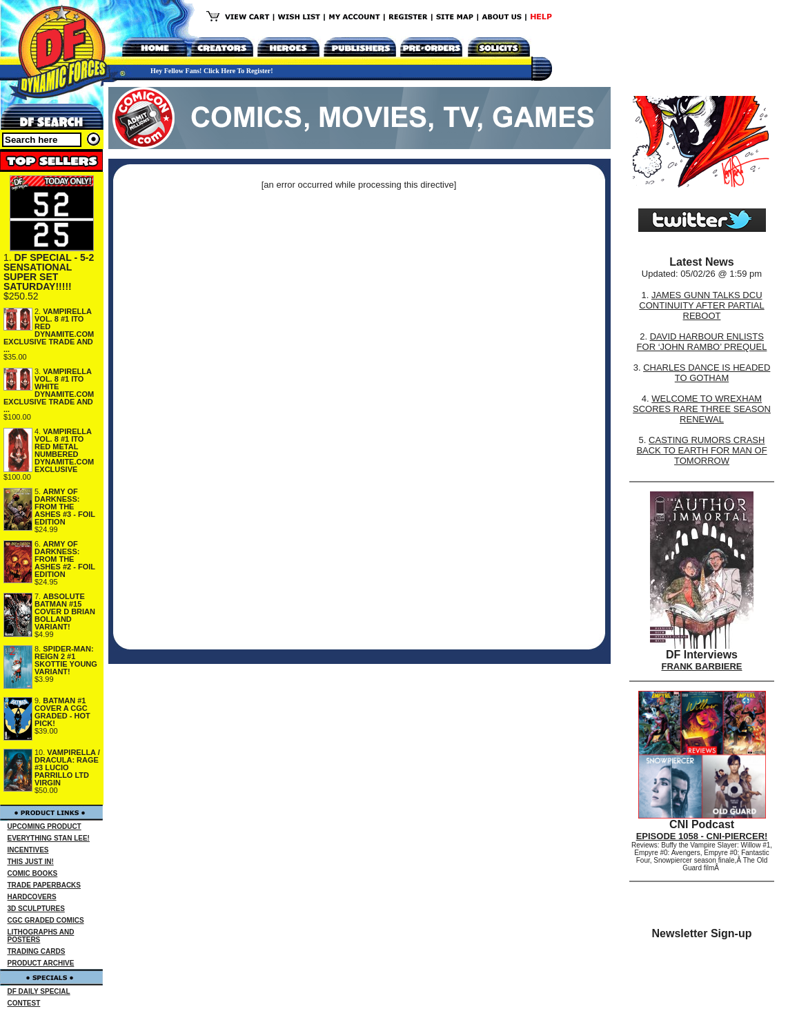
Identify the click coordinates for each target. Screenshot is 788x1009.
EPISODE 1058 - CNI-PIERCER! (702, 836)
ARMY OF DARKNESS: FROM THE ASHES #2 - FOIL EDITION (65, 559)
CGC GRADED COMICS (46, 920)
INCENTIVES (28, 850)
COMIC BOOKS (33, 873)
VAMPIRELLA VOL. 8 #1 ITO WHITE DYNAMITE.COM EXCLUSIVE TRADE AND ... (48, 390)
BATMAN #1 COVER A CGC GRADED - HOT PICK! (62, 711)
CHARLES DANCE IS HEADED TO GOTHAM (706, 372)
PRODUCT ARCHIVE (41, 963)
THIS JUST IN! (31, 861)
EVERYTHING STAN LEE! (49, 838)
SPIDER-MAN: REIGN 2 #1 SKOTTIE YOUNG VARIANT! (66, 660)
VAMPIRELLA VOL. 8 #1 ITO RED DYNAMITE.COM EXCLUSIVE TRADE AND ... (48, 330)
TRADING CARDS (37, 951)
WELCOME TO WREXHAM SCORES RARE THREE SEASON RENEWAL (702, 408)
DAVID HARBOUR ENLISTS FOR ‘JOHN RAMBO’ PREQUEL (702, 341)
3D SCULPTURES (36, 908)
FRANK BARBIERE (702, 666)
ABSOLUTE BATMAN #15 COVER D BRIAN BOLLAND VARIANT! (65, 611)
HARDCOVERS (32, 897)
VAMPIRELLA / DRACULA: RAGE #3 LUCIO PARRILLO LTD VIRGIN (67, 767)
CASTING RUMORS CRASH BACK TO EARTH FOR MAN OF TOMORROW (701, 450)
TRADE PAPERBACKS (44, 885)
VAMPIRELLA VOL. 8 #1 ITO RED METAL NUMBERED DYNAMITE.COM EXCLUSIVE (64, 450)
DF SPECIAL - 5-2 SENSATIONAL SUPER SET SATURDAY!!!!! (48, 272)
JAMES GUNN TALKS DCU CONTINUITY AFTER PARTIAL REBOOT (701, 305)
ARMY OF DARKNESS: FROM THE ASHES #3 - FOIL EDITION (65, 506)
